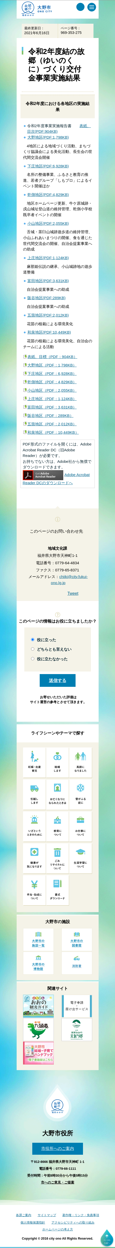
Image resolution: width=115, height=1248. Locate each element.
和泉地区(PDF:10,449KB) (49, 332)
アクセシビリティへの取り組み (73, 1222)
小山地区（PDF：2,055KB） (52, 390)
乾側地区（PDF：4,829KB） (52, 382)
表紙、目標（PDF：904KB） (52, 356)
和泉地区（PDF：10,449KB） (53, 432)
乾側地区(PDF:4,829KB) (48, 194)
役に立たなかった (52, 659)
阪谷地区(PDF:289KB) (46, 298)
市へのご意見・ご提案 (57, 1182)
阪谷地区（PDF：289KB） (50, 415)
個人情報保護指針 (32, 1222)
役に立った (46, 640)
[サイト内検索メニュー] (80, 7)
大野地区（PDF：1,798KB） (52, 365)
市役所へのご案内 (57, 1148)
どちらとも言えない (54, 649)
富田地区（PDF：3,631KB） (52, 407)
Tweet (72, 593)
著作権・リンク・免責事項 (80, 1215)
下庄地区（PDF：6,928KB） (52, 373)
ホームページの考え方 (57, 1229)
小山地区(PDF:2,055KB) (48, 223)
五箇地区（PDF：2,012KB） (52, 424)
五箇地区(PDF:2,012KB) (48, 315)
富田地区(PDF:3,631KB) (48, 281)
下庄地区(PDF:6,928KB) (48, 166)
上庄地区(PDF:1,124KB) (48, 258)
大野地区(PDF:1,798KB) (48, 137)
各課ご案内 (23, 1215)
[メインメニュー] (91, 7)
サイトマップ (47, 1215)
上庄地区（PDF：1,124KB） (52, 399)
